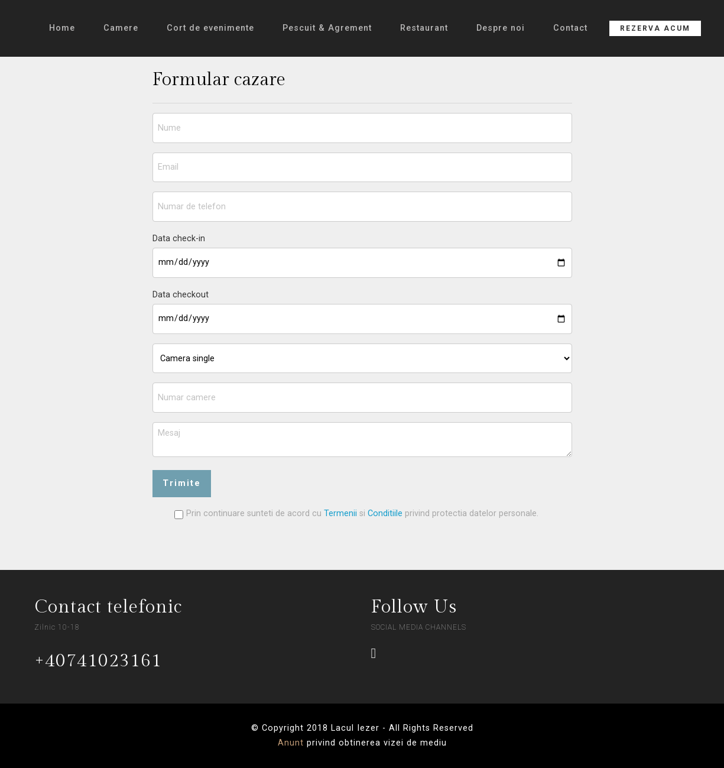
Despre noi (500, 28)
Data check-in (178, 239)
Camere (120, 28)
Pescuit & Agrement (327, 28)
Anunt (291, 743)
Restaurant (424, 28)
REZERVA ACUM (655, 28)
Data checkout (180, 295)
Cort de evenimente (210, 28)
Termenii (340, 513)
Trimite (182, 483)
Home (62, 28)
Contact (570, 28)
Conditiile (386, 513)
